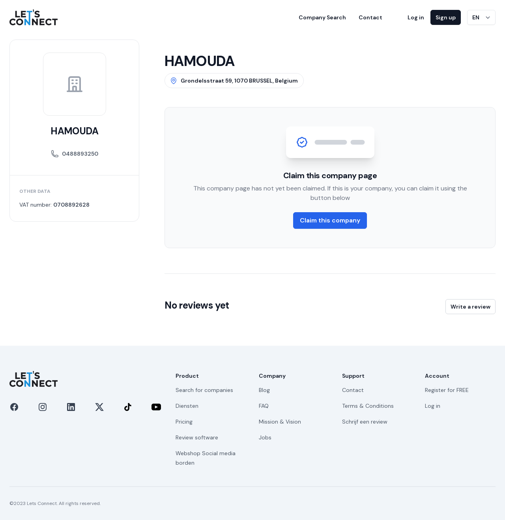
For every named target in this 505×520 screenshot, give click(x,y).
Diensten (187, 405)
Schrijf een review (364, 421)
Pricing (184, 421)
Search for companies (204, 390)
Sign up (446, 17)
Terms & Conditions (368, 405)
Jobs (265, 437)
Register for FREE (447, 390)
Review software (197, 437)
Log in (416, 17)
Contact (370, 17)
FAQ (264, 405)
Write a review (470, 306)
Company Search (322, 17)
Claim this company (330, 220)
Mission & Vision (280, 421)
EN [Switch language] (475, 17)
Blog (264, 390)
